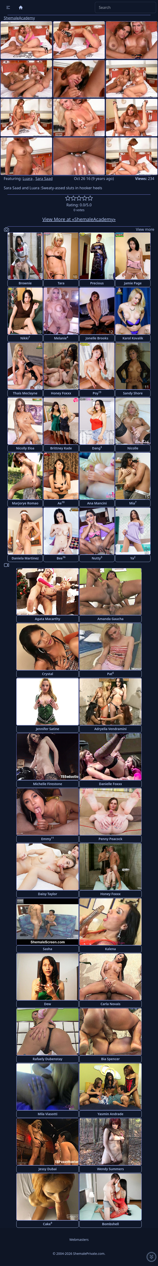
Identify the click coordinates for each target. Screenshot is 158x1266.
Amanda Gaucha (110, 619)
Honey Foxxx (61, 393)
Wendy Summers (110, 1169)
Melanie (61, 337)
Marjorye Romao (25, 503)
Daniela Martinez (25, 558)
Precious (97, 283)
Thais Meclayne (25, 393)
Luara (28, 178)
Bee (61, 557)
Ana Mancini (97, 503)
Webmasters (79, 1239)
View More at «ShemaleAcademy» (79, 219)
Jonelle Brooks (97, 338)
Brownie (25, 283)
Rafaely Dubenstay (47, 1059)
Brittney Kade (61, 448)
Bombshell (110, 1224)
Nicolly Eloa (25, 448)
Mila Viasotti (48, 1114)
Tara (61, 283)
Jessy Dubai (47, 1169)
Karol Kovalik (133, 338)
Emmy (47, 838)
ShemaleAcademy (19, 18)
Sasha (47, 949)
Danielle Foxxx (110, 784)
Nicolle (132, 448)
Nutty (97, 557)
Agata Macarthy (47, 619)
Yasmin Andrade (111, 1114)
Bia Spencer (110, 1059)
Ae (61, 502)
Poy (97, 392)
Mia (132, 502)
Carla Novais (110, 1004)
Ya (132, 557)
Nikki (25, 337)
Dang (97, 447)
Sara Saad (44, 178)
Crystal (47, 674)
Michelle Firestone (47, 784)
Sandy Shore (133, 393)
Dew (47, 1004)
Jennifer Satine (47, 729)
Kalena (110, 949)
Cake (47, 1223)
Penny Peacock (110, 839)
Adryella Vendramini (110, 729)
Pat (110, 673)
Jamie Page (133, 283)
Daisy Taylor (47, 894)
